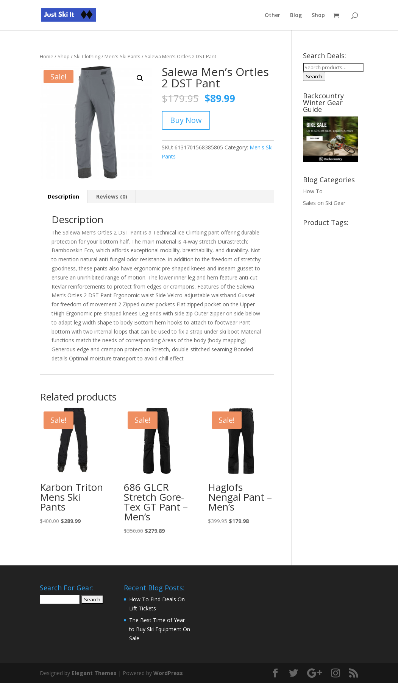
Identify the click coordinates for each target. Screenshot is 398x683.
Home (46, 56)
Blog (296, 15)
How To (313, 191)
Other (272, 15)
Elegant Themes (94, 673)
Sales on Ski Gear (324, 202)
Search (314, 76)
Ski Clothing (87, 56)
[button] (140, 78)
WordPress (168, 673)
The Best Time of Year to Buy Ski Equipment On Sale (159, 629)
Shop (318, 15)
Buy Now (186, 120)
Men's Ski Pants (122, 56)
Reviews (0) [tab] (111, 196)
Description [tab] (63, 196)
